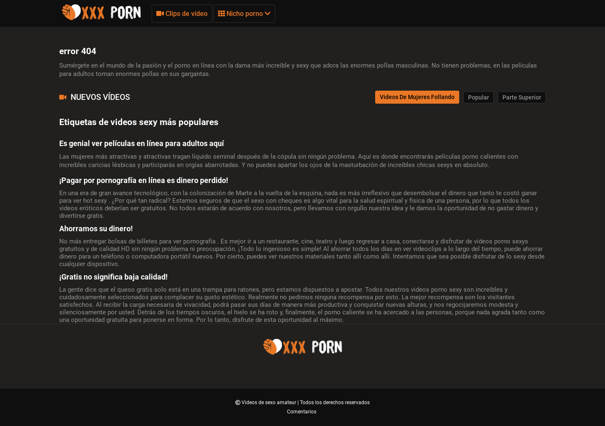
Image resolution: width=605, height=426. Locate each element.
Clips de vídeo (182, 13)
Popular (478, 97)
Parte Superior (521, 97)
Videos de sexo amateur (269, 402)
